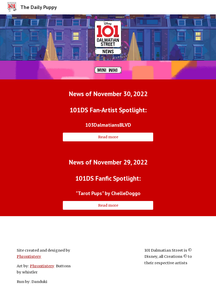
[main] (108, 94)
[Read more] (108, 137)
